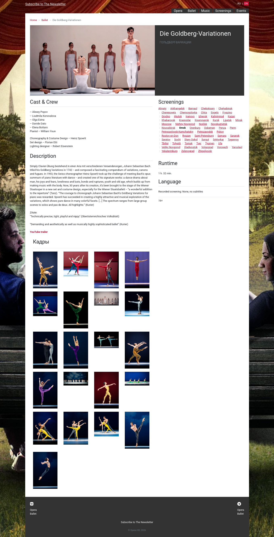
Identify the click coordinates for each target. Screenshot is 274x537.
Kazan (231, 116)
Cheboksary (208, 108)
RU (239, 3)
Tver (198, 143)
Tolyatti (176, 143)
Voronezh (222, 147)
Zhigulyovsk (205, 151)
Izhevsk (202, 116)
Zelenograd (187, 151)
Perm (233, 127)
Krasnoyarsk (202, 120)
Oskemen (209, 127)
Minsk (238, 120)
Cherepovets (169, 112)
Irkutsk (178, 116)
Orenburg (195, 127)
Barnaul (192, 108)
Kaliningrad (217, 116)
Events (241, 11)
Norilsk (203, 123)
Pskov (220, 131)
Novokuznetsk (219, 123)
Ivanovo (190, 116)
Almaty (162, 108)
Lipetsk (227, 120)
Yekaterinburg (170, 151)
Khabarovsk (168, 120)
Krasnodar (185, 120)
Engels (215, 112)
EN (246, 3)
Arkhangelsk (177, 108)
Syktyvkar (218, 139)
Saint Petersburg (204, 135)
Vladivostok (190, 147)
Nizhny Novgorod (185, 123)
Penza (222, 127)
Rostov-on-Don (170, 135)
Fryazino (227, 112)
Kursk (216, 120)
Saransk (235, 135)
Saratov (166, 139)
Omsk (182, 127)
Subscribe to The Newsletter (45, 4)
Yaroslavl (237, 147)
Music (205, 11)
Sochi (177, 139)
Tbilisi (165, 143)
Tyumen (209, 143)
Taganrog (233, 139)
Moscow (167, 123)
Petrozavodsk (205, 131)
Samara (222, 135)
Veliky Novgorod (171, 147)
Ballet (192, 11)
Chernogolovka (188, 112)
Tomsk (189, 143)
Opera (178, 11)
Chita (204, 112)
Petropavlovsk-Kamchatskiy (177, 131)
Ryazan (186, 135)
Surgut (205, 139)
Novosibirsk (168, 127)
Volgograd (207, 147)
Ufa (220, 143)
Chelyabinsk (225, 108)
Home (33, 20)
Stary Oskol (191, 139)
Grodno (166, 116)
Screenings (223, 11)
